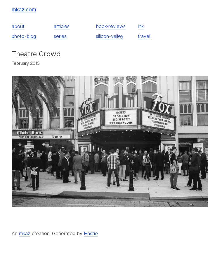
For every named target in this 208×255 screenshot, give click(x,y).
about (18, 26)
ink (141, 26)
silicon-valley (110, 36)
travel (144, 36)
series (60, 36)
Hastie (91, 233)
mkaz (24, 233)
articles (62, 26)
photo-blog (24, 36)
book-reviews (111, 26)
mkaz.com (24, 9)
